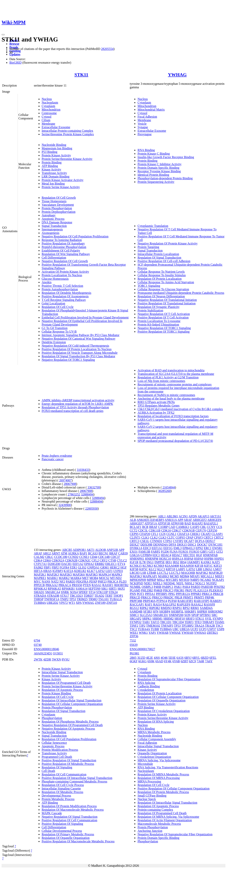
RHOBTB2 (121, 585)
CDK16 (166, 530)
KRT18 (170, 569)
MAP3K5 (92, 574)
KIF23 (218, 565)
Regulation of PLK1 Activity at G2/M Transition (167, 377)
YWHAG (177, 74)
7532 (133, 640)
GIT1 (211, 551)
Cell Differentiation (54, 257)
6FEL (212, 657)
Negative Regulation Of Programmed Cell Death (72, 725)
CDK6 (47, 560)
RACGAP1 (137, 604)
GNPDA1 (93, 567)
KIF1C (208, 565)
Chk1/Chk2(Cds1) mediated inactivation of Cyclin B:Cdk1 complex (180, 409)
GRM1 (104, 567)
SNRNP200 (176, 615)
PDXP (93, 581)
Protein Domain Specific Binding (158, 167)
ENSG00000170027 (142, 649)
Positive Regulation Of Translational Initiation (166, 303)
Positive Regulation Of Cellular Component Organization (173, 788)
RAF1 (148, 604)
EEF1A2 (78, 564)
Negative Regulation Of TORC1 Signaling (68, 359)
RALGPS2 (169, 604)
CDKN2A (58, 560)
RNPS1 (177, 608)
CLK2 (154, 537)
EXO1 (134, 551)
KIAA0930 (187, 565)
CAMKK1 (182, 527)
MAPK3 (116, 574)
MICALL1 (207, 576)
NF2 (62, 581)
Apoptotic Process (53, 218)
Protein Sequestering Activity (155, 181)
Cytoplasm (48, 106)
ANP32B (112, 549)
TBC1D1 (166, 622)
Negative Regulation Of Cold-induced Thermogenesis (75, 345)
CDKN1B (188, 530)
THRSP (38, 599)
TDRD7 (88, 595)
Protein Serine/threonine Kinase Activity (67, 159)
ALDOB (100, 549)
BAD (188, 523)
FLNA (174, 551)
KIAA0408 (172, 565)
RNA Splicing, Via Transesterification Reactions (167, 767)
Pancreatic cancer (53, 459)
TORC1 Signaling (148, 285)
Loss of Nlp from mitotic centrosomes (161, 381)
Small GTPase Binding (151, 795)
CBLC (49, 557)
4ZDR (47, 659)
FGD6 (165, 551)
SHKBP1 (190, 611)
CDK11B (155, 530)
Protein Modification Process (60, 749)
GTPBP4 (146, 555)
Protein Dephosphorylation (58, 211)
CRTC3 (134, 541)
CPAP (189, 537)
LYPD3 (118, 571)
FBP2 (55, 567)
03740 (38, 644)
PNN (133, 594)
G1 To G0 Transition (54, 328)
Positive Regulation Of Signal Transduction (69, 760)
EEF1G (168, 548)
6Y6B (176, 661)
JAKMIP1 (193, 562)
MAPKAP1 (150, 576)
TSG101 (103, 599)
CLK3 (162, 537)
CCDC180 (60, 557)
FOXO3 (194, 551)
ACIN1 (183, 516)
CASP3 (194, 527)
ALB (133, 520)
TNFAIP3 (167, 625)
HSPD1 (219, 558)
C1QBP (163, 527)
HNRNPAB (210, 555)
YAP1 (152, 632)
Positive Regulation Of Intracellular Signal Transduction (77, 778)
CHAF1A (183, 534)
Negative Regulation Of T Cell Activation (163, 314)
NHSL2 (189, 583)
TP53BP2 (187, 625)
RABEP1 (216, 601)
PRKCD (135, 597)
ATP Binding (50, 166)
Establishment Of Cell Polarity (61, 250)
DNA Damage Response (57, 222)
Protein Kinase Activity (56, 155)
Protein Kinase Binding (56, 693)
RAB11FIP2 (185, 601)
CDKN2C (84, 560)
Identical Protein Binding (153, 174)
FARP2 (155, 551)
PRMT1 (188, 597)
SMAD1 (39, 592)
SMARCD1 (160, 615)
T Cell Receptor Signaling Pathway (64, 299)
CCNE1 (84, 557)
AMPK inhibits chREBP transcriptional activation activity (78, 400)
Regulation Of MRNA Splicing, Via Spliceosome (168, 816)
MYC (37, 581)
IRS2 (176, 562)
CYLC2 (122, 560)
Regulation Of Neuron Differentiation (161, 296)
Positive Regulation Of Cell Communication (69, 820)
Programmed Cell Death (57, 756)
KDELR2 (80, 571)
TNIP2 (64, 599)
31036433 (83, 469)
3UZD (141, 657)
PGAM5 (135, 590)
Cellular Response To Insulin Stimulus (161, 275)
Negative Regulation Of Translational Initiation (167, 299)
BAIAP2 (197, 523)
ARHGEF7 (137, 523)
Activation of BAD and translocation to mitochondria (170, 370)
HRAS (47, 571)
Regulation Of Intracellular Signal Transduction (71, 700)
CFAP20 (144, 534)
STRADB (53, 595)
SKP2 (121, 588)
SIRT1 (113, 588)
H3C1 (156, 555)
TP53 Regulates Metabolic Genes (158, 405)
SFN (155, 611)
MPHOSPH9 (138, 579)
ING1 (150, 562)
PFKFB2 (219, 586)
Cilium (46, 120)
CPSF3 (198, 537)
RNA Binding (146, 150)
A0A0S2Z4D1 (43, 653)
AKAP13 (203, 516)
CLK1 (145, 537)
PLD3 (123, 581)
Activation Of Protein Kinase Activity (65, 271)
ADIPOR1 (79, 549)
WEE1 (134, 632)
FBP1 (47, 567)
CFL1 (154, 534)
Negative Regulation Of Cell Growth (65, 261)
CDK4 (38, 560)
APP (121, 549)
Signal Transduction (54, 225)
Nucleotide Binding (54, 144)
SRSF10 (179, 618)
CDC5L (143, 530)
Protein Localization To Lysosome (158, 321)
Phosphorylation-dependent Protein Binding (165, 178)
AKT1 (91, 549)
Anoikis (47, 282)
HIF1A (38, 571)
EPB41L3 (188, 548)
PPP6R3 (196, 594)
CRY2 (104, 560)
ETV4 (121, 564)
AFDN (192, 516)
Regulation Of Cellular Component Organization (72, 704)
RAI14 (157, 604)
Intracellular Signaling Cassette (61, 788)
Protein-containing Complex (155, 809)
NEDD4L (169, 583)
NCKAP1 (218, 579)
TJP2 (142, 625)
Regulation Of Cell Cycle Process (63, 785)
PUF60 (172, 601)
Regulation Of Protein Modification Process (69, 806)
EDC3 (147, 548)
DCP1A (200, 541)
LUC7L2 (162, 572)
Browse (14, 43)
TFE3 (197, 622)
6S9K (150, 661)
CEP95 (134, 534)
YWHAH (187, 632)
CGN (162, 534)
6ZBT (184, 661)
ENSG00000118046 (46, 649)
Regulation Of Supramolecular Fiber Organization (168, 679)
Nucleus (47, 99)
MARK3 (163, 576)
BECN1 (104, 553)
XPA (79, 602)
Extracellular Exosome (56, 127)
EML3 (177, 548)
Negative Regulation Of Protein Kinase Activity (167, 243)
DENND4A (160, 544)
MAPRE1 (40, 578)
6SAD (159, 661)
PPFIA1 (150, 594)
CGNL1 (171, 534)
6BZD (205, 657)
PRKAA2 (52, 585)
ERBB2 (99, 564)
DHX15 (182, 544)
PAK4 (186, 586)
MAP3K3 (136, 576)
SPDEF (83, 592)
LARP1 (180, 569)
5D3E (172, 657)
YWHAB (162, 632)
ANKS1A (171, 520)
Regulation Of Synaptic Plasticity (158, 307)
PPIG (171, 594)
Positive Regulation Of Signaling (62, 823)
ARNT (56, 553)
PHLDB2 (147, 590)
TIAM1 (219, 622)
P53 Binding (49, 151)
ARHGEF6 (214, 520)
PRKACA (64, 585)
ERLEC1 (111, 564)
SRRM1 (157, 618)
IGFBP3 (57, 571)
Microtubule (145, 763)
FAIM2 (38, 567)
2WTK (38, 659)
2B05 (133, 657)
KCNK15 (136, 565)
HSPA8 (188, 558)
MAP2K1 (40, 574)
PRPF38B (136, 601)
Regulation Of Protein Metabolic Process (163, 792)
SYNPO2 (135, 622)
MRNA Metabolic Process (153, 732)
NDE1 (148, 583)
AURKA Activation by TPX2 (155, 412)
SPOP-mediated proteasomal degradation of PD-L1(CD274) (175, 440)
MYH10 (184, 579)
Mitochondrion (51, 109)
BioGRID (15, 62)
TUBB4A (40, 602)
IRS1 (169, 562)
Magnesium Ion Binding (57, 148)
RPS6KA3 (40, 588)
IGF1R (134, 562)
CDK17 (176, 530)
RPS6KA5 (54, 588)
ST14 (92, 592)
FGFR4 (64, 567)
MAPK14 (105, 574)
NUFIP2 (211, 583)
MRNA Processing (149, 781)
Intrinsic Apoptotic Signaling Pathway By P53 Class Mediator (80, 335)
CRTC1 (208, 537)
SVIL (208, 618)
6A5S (180, 657)
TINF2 (134, 625)
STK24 (113, 592)
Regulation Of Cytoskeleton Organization (163, 711)
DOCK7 (202, 544)
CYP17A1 (40, 564)
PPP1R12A (183, 594)
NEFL (180, 583)
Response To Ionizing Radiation (62, 240)
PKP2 (188, 590)
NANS (46, 581)
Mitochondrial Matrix (151, 109)
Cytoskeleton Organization (154, 756)
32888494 (87, 494)
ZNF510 (111, 602)
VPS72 (63, 602)
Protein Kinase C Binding (153, 153)
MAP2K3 (53, 574)
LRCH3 (135, 572)
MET (85, 578)
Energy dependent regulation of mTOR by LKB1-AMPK (77, 403)
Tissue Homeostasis (54, 201)
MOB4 (94, 578)
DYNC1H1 (215, 544)
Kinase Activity (51, 169)
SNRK (65, 592)
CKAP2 (206, 534)
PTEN (87, 585)
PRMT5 (199, 597)
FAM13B (144, 551)
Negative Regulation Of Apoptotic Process (68, 728)
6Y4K (168, 661)
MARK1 (52, 578)
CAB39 (123, 553)
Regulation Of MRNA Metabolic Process (163, 774)
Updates (14, 54)
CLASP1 (217, 534)
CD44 (93, 557)
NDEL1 (158, 583)
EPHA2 (89, 564)
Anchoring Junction (149, 830)
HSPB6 (209, 558)
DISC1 (192, 544)
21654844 (168, 487)
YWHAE (175, 632)
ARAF (38, 553)
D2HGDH (54, 564)
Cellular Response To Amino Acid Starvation (165, 282)
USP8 (220, 629)
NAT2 (55, 581)
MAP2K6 (79, 574)
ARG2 (47, 553)
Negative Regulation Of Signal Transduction (69, 816)
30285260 (164, 491)
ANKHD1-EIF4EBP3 (150, 520)
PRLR (178, 597)
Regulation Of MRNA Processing (158, 778)
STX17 (64, 595)
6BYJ (187, 657)
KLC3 (161, 569)
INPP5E (159, 562)
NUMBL (135, 586)
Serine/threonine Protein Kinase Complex (68, 134)
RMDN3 (166, 608)
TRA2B (210, 625)
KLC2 (152, 569)
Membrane (48, 123)
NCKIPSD (136, 583)
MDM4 (184, 576)
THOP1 (118, 595)
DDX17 (210, 541)
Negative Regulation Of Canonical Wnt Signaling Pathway (78, 338)
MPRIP (151, 579)
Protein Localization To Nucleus (62, 275)
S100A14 (81, 588)
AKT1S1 (215, 516)
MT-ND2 (116, 578)
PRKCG (146, 597)
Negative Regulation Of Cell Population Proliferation (75, 236)
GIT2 (219, 551)
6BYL (196, 657)
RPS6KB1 (68, 588)
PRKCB (218, 594)
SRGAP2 (135, 618)
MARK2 (64, 578)
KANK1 (206, 562)
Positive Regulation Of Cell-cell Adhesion (163, 261)
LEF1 (109, 571)
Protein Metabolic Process (58, 799)
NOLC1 (200, 583)
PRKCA (207, 594)
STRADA (40, 595)
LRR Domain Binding (55, 176)
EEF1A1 (157, 548)
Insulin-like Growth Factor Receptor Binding (165, 157)
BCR (145, 527)
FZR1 (73, 567)
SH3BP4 (164, 611)
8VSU (66, 659)
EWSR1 (217, 548)
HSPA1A (177, 558)
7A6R (200, 661)
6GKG (142, 661)
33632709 (93, 487)
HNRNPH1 (137, 558)
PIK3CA (113, 581)
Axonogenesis (50, 233)
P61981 (134, 653)
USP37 (211, 629)
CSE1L (144, 541)
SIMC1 (134, 615)
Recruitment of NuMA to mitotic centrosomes (166, 395)
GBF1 (204, 551)
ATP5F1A (150, 523)
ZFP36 (134, 636)
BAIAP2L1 (211, 523)
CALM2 (39, 557)
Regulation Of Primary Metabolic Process (68, 834)
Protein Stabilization (150, 310)
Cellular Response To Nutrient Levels (161, 271)
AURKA (73, 553)
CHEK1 (195, 534)
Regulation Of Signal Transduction (159, 257)
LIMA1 (208, 569)
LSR (143, 572)
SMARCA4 (52, 592)
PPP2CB (39, 585)
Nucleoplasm (50, 102)
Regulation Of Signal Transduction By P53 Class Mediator (78, 356)
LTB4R (151, 572)
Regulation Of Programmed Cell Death (66, 682)
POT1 (140, 594)
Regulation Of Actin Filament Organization (164, 820)
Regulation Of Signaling (57, 767)
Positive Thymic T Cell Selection (62, 285)
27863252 (74, 494)
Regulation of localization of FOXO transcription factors (172, 416)
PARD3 (70, 581)
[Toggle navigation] (3, 34)
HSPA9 (198, 558)
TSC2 (133, 629)
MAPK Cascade (52, 813)
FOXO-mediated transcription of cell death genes (72, 410)
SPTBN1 (205, 615)
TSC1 (219, 625)
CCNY (211, 527)
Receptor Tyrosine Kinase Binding (159, 171)
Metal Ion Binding (53, 183)
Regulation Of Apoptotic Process (62, 689)
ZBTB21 (212, 632)
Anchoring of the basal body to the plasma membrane (171, 398)
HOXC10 (165, 558)
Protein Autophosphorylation (60, 289)
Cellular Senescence (54, 742)
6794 (37, 640)
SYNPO (218, 618)
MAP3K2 (202, 572)
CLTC (171, 537)
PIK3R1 (179, 590)
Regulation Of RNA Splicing (155, 721)
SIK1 (104, 588)
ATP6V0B (177, 523)
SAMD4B (136, 611)
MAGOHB (188, 572)
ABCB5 (67, 549)
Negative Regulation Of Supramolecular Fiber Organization (174, 834)
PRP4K (209, 597)
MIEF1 (219, 576)
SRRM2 (168, 618)
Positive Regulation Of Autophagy (63, 243)
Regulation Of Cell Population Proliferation (69, 739)
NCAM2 (205, 579)
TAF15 (155, 622)
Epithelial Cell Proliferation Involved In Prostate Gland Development (85, 317)
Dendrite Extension (54, 342)
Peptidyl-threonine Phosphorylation (64, 247)
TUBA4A (144, 629)
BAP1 (83, 553)
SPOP (195, 615)
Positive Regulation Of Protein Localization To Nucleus (77, 349)
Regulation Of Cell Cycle (58, 307)
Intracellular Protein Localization (158, 254)
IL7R (142, 562)
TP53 (72, 599)
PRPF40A (149, 601)
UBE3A (185, 629)
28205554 (107, 49)
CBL (203, 527)
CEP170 (201, 530)
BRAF (113, 553)
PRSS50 (77, 585)
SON (187, 615)
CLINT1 (135, 537)
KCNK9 (159, 565)
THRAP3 (208, 622)
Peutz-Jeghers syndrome (57, 455)
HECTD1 (189, 555)
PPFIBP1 (162, 594)
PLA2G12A (200, 590)
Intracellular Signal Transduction (62, 672)
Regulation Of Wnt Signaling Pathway (66, 254)
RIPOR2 (154, 608)
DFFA (172, 544)
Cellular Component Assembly (156, 739)
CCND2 (73, 557)
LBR (199, 569)
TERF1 (189, 622)
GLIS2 (82, 567)
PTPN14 (161, 601)
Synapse (142, 127)
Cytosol (46, 116)
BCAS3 (93, 553)
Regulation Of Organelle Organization (66, 837)
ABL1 (162, 516)
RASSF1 (107, 585)
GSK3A (135, 555)
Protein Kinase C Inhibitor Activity (159, 164)
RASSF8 (209, 604)
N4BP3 (194, 579)
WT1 (72, 602)
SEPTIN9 (94, 588)
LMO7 (217, 569)
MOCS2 (104, 578)
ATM (64, 553)
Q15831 (58, 653)
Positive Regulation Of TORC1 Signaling (163, 331)
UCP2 (194, 629)
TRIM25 (82, 599)
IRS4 (183, 562)
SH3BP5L (177, 611)
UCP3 (202, 629)
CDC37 (115, 557)
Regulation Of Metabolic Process (62, 792)
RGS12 (134, 608)
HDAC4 (166, 555)
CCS (219, 527)
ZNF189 (100, 602)
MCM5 (174, 576)
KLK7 (91, 571)
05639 (133, 644)
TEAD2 (99, 595)
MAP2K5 (66, 574)
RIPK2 (144, 608)
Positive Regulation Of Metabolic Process (68, 763)
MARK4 (75, 578)
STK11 (81, 74)
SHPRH (202, 611)
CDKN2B (71, 560)
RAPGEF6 (183, 604)
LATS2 (100, 571)
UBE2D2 (52, 602)
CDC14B (104, 557)
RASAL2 (197, 604)
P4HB (157, 586)
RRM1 (195, 608)
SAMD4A (206, 608)
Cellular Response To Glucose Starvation (163, 289)
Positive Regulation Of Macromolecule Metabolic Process (78, 841)
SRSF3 (190, 618)
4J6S (157, 657)
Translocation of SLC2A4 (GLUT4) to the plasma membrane (175, 373)
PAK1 (178, 586)
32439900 (64, 505)
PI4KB (158, 590)
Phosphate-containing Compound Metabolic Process (74, 781)
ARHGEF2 (200, 520)
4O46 (164, 657)
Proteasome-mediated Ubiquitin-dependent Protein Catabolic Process (180, 292)
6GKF (133, 661)
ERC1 (208, 548)
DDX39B (146, 544)
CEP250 (212, 530)
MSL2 (161, 579)
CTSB (112, 560)
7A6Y (209, 661)
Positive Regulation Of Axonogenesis (65, 296)
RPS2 (186, 608)
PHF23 (102, 581)
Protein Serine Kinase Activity (61, 187)
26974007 (65, 480)
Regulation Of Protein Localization (159, 278)
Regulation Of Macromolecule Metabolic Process (73, 809)
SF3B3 (147, 611)
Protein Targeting (148, 247)
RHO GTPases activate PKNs (156, 402)
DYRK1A (136, 548)
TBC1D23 (76, 595)
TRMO (92, 599)
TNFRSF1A (51, 599)
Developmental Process (56, 795)
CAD (172, 527)
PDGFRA (82, 581)
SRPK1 (147, 618)
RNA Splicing (146, 682)
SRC (214, 615)
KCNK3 (148, 565)
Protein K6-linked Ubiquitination (158, 324)
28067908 (70, 484)
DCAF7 (189, 541)
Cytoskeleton (145, 689)
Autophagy (49, 215)
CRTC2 (218, 537)
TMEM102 (153, 625)
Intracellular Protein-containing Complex (67, 130)
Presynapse (144, 134)
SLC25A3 (146, 615)
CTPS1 (167, 541)
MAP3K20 (216, 572)
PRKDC (168, 597)
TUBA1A (115, 599)
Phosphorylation (52, 718)
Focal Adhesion (147, 116)
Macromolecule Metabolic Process (159, 823)
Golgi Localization (53, 303)
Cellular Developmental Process (62, 830)
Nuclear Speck (146, 799)
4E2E (149, 657)
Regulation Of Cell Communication (64, 774)
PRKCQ (157, 597)
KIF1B (199, 565)
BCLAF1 (135, 527)
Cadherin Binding (148, 686)
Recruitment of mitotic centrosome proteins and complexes (174, 384)
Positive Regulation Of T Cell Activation (162, 317)
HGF (123, 567)
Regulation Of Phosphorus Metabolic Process (70, 721)
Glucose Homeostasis (55, 278)
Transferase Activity (54, 173)
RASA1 (97, 585)
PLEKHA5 (216, 590)
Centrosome (49, 113)
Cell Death (48, 771)
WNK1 (143, 632)
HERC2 (115, 567)
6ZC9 (192, 661)
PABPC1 (167, 586)
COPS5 (180, 537)
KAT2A (68, 571)
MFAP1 (195, 576)
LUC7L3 (174, 572)
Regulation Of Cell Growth (59, 197)
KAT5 (216, 562)
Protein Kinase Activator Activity (62, 180)
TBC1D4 (178, 622)
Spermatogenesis (52, 229)
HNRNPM (151, 558)
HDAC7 (177, 555)
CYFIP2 (178, 541)
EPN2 (199, 548)
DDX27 (135, 544)
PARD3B (207, 586)
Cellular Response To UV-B (59, 331)
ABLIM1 (172, 516)
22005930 (91, 508)
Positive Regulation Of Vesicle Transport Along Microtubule (80, 352)
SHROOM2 (215, 611)
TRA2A (199, 625)
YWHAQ (200, 632)
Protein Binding (52, 162)
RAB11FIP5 (201, 601)
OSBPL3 (147, 586)
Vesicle (141, 123)
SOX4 (74, 592)
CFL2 (95, 560)
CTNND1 (156, 541)
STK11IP (102, 592)
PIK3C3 (168, 590)
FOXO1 (183, 551)
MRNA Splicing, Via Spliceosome (158, 760)
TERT (109, 595)
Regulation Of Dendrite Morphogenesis (66, 292)
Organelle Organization (152, 753)
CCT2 (133, 530)
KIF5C (143, 569)
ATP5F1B (164, 523)
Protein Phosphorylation (57, 208)
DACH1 (66, 564)
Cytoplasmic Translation (152, 225)
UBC (175, 629)
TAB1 (146, 622)
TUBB (155, 629)
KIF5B (134, 569)
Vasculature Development (58, 204)
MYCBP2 (172, 579)
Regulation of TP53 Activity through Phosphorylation (75, 407)
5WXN (56, 659)
